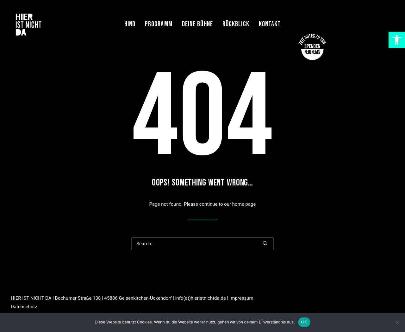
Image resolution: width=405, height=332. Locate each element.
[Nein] (397, 322)
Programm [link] (158, 24)
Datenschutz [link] (24, 307)
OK (304, 322)
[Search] (202, 243)
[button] (265, 243)
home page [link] (244, 204)
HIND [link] (129, 24)
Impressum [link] (241, 298)
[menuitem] (130, 24)
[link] (397, 40)
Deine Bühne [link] (197, 24)
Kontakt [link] (270, 24)
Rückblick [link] (235, 24)
